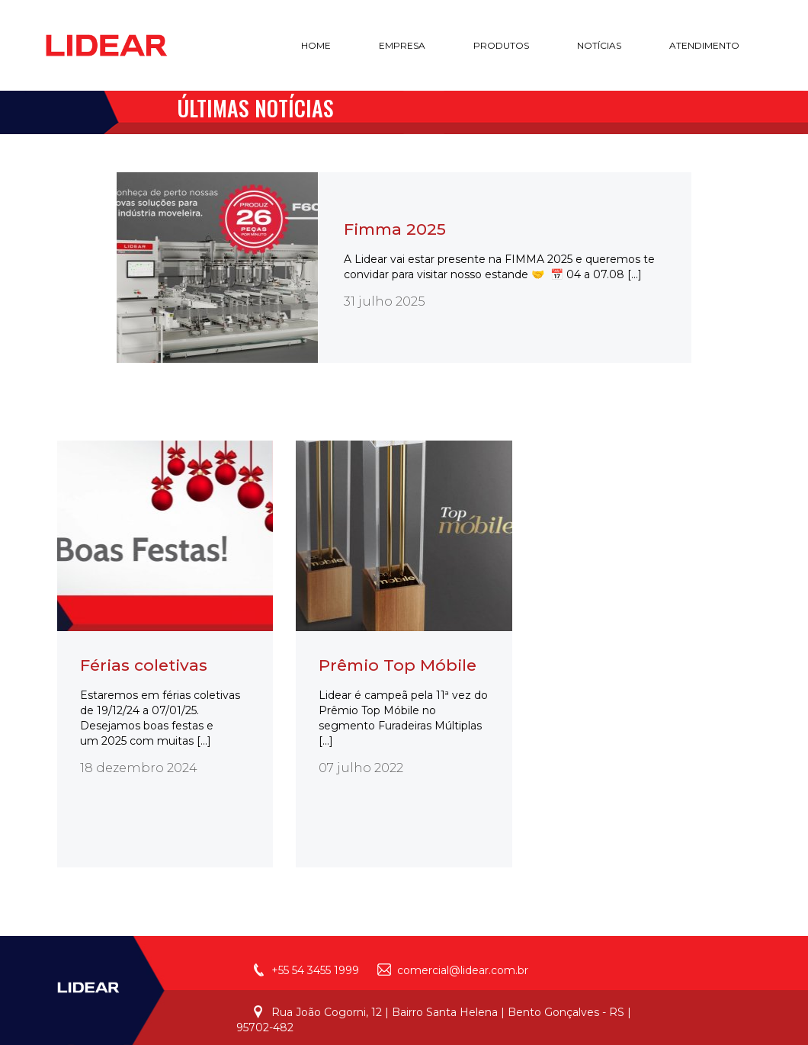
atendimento (704, 45)
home (316, 45)
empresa (402, 45)
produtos (501, 45)
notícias (599, 45)
